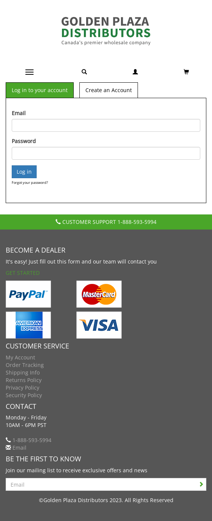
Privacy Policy (22, 387)
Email (19, 113)
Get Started (23, 272)
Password (24, 141)
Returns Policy (24, 380)
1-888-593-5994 (137, 221)
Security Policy (24, 395)
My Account (20, 357)
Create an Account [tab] (108, 90)
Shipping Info (23, 372)
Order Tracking (25, 364)
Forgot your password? (30, 182)
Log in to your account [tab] (40, 90)
